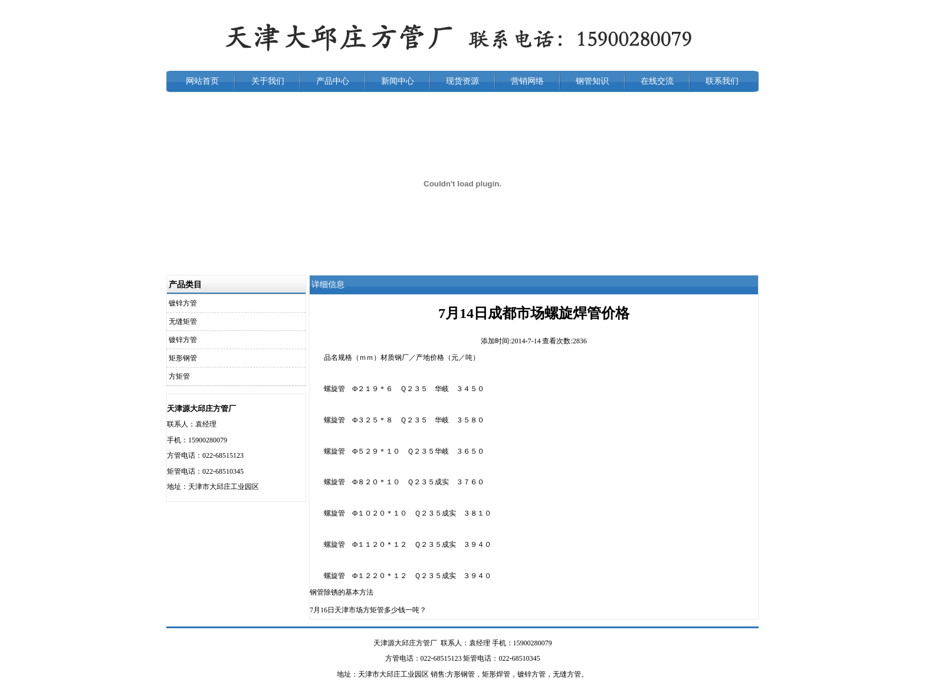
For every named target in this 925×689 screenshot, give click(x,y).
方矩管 (179, 376)
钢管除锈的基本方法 (341, 592)
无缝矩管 (183, 321)
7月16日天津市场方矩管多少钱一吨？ (368, 610)
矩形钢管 (183, 358)
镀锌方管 (183, 303)
